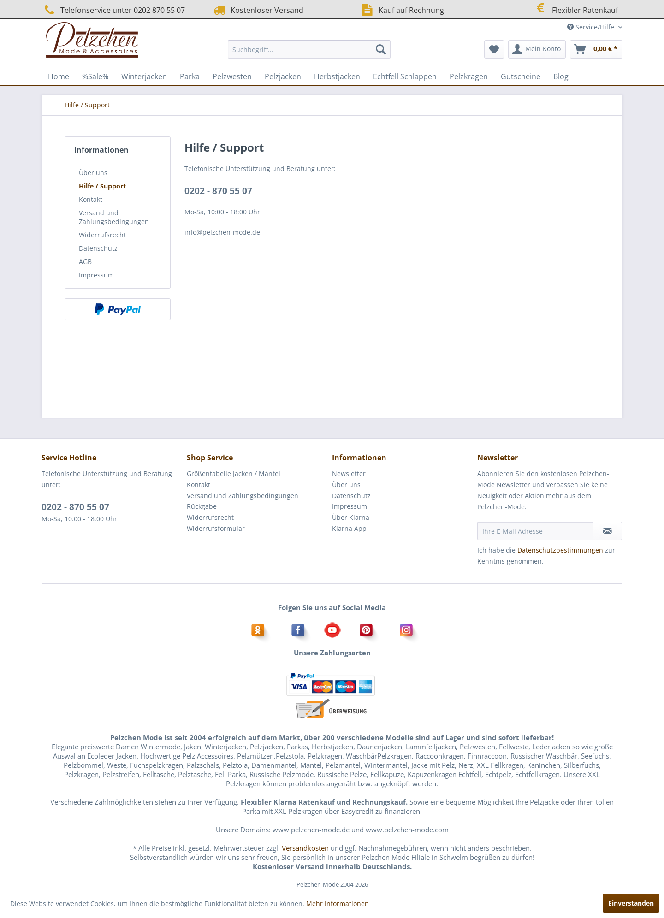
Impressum (96, 275)
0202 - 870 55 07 (218, 191)
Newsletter (349, 473)
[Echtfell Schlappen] (405, 76)
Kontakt (90, 199)
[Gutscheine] (520, 76)
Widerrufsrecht (102, 234)
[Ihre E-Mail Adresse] (535, 531)
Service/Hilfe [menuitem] (591, 27)
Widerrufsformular (216, 528)
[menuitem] (309, 49)
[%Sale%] (95, 76)
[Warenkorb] (596, 49)
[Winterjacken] (144, 76)
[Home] (59, 76)
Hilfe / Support (102, 186)
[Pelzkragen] (468, 76)
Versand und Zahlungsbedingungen (114, 217)
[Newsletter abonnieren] (607, 531)
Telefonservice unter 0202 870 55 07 (113, 10)
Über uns (93, 172)
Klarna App (349, 528)
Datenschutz (98, 248)
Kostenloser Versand (257, 10)
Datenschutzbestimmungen (560, 550)
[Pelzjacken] (283, 76)
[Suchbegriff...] (309, 49)
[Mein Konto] (537, 49)
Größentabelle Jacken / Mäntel (233, 473)
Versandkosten (305, 848)
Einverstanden (631, 903)
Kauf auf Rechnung (401, 10)
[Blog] (561, 76)
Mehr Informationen (337, 903)
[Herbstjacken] (337, 76)
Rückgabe (202, 506)
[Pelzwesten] (232, 76)
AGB (85, 261)
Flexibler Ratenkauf (575, 9)
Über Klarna (350, 517)
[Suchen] (381, 49)
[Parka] (189, 76)
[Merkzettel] (494, 49)
